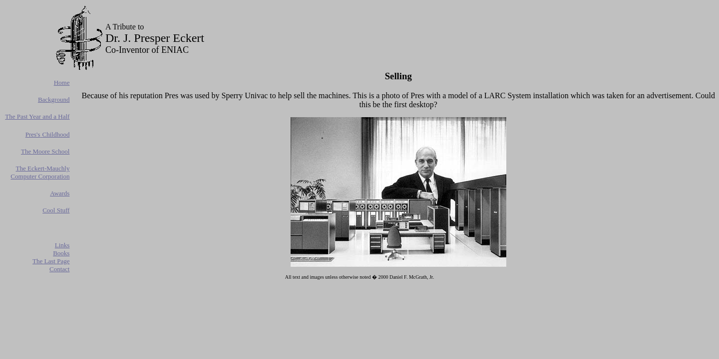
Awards (59, 193)
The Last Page (50, 261)
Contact (59, 269)
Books (61, 253)
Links (62, 245)
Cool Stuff (55, 210)
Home (62, 82)
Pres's (32, 134)
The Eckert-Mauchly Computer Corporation (39, 172)
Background (54, 99)
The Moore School (45, 151)
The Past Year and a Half (37, 116)
